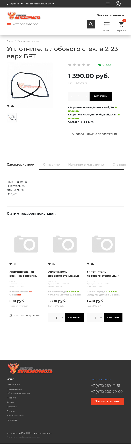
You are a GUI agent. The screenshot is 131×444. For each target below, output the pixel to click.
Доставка (12, 406)
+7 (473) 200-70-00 (107, 392)
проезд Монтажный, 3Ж (38, 3)
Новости (11, 397)
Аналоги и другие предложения (95, 134)
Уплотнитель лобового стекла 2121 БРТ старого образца (63, 274)
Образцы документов (18, 393)
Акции (10, 402)
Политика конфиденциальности (24, 437)
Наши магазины (15, 415)
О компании (13, 384)
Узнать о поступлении (25, 315)
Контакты (12, 420)
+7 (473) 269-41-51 (105, 386)
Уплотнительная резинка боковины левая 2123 (23, 274)
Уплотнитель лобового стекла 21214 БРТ (103, 274)
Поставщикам (14, 389)
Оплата (11, 411)
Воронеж (14, 3)
